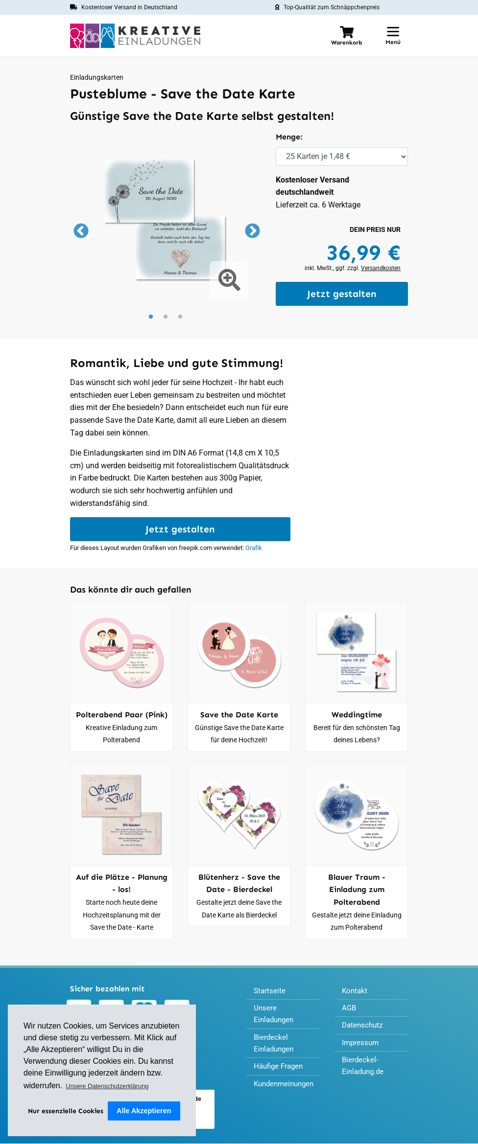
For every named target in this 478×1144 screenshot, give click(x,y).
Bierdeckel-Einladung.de (364, 1070)
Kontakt (355, 991)
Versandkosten (381, 268)
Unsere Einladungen (275, 1016)
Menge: (289, 136)
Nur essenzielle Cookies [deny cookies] (67, 1110)
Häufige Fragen (280, 1070)
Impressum (361, 1045)
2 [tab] (165, 317)
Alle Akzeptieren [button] (145, 1111)
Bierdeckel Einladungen (275, 1046)
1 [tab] (151, 317)
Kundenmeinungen (286, 1088)
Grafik (253, 548)
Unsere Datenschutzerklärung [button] (107, 1086)
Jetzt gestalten (342, 294)
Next (251, 232)
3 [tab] (180, 317)
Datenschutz (363, 1027)
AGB (349, 1009)
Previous (80, 232)
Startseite (270, 991)
